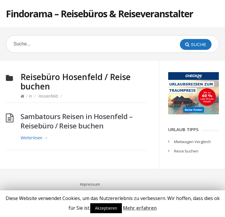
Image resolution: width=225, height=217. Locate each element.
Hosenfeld (48, 96)
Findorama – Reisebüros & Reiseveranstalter (99, 13)
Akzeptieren (106, 208)
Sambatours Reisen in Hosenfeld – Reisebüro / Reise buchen (76, 120)
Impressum (90, 184)
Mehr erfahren (140, 208)
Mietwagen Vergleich (192, 141)
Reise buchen (186, 151)
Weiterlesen (34, 137)
